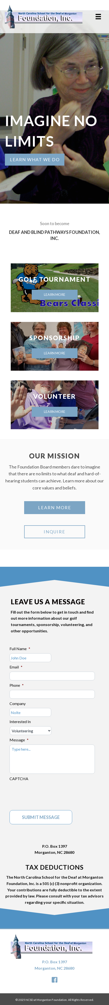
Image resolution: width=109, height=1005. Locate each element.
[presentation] (47, 792)
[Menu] (98, 16)
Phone (17, 685)
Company (18, 703)
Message (19, 739)
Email (16, 667)
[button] (34, 160)
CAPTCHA (19, 778)
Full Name (20, 648)
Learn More (54, 294)
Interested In (20, 721)
